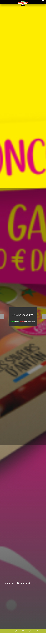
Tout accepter (15, 321)
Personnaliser (31, 321)
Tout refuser (24, 321)
